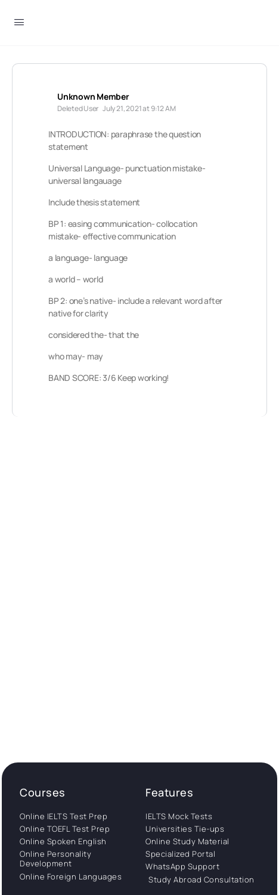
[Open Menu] (19, 24)
